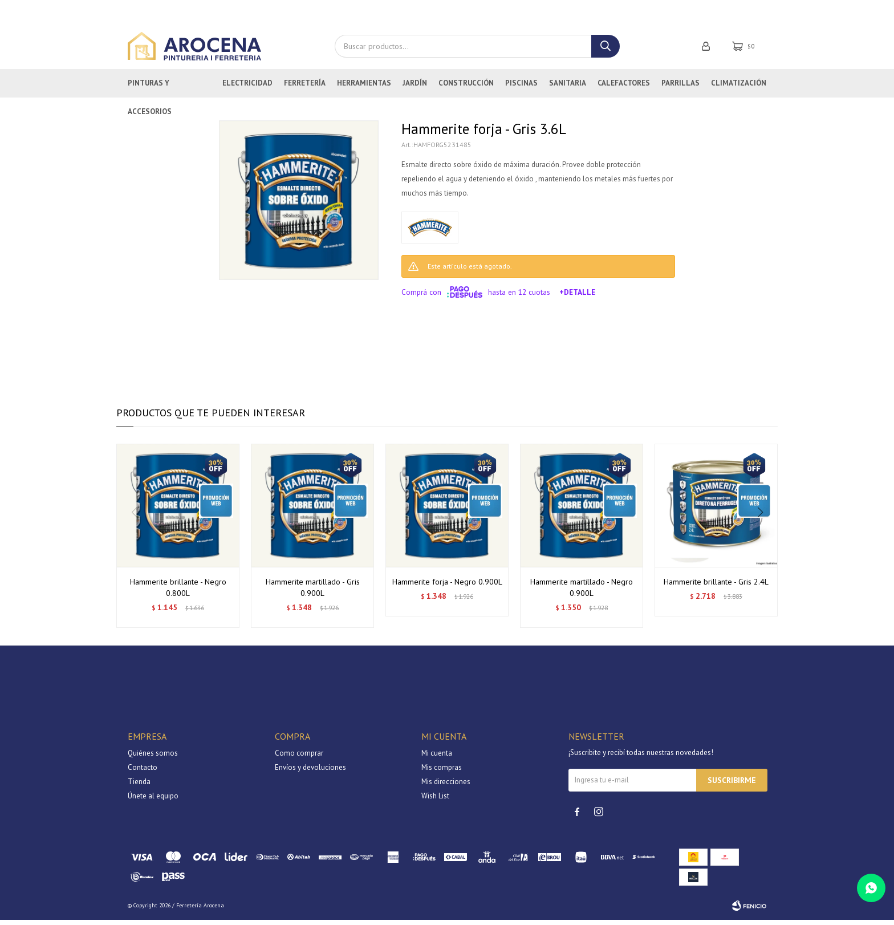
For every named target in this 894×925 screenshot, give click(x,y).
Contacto (142, 772)
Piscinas (521, 88)
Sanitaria (567, 88)
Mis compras (441, 772)
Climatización (738, 88)
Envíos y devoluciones (310, 772)
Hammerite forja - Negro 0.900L (447, 587)
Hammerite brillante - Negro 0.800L (178, 592)
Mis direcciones (445, 787)
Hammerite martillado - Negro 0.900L (581, 592)
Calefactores (624, 88)
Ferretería (305, 88)
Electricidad (247, 88)
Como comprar (299, 758)
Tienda (139, 787)
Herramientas (364, 88)
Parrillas (680, 88)
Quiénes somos (153, 758)
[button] (764, 541)
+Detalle (577, 297)
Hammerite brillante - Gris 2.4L (716, 587)
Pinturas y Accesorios (150, 93)
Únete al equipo (153, 801)
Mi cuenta (436, 758)
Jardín (415, 88)
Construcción (466, 88)
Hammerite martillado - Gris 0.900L (313, 592)
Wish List (435, 801)
